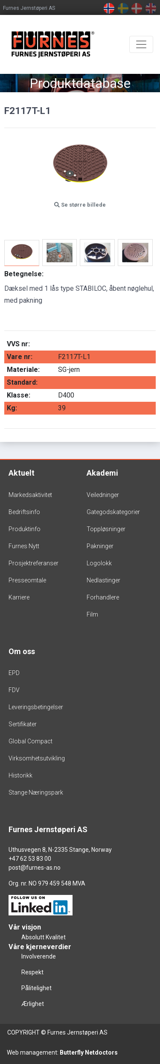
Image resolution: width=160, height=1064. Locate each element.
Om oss (22, 651)
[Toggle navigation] (141, 44)
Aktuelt (22, 472)
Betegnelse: (24, 274)
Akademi (102, 472)
